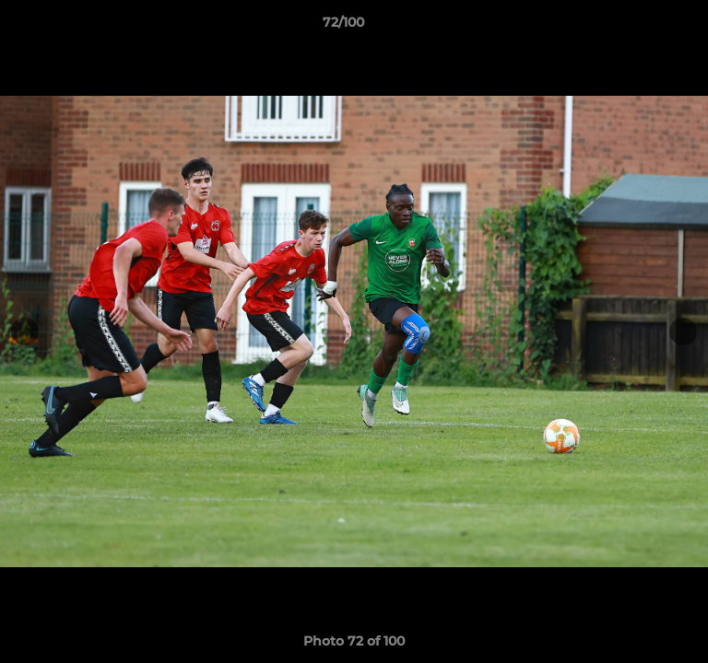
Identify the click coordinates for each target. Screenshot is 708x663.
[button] (642, 26)
